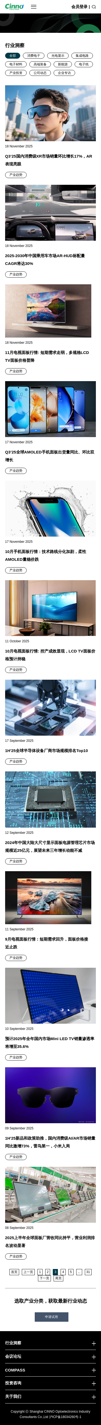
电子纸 (84, 64)
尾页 (58, 1278)
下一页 (44, 1278)
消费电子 (33, 56)
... (79, 1272)
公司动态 (40, 73)
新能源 (63, 64)
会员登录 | (80, 6)
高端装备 (40, 64)
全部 (12, 56)
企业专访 (64, 73)
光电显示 (57, 56)
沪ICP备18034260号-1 (65, 1417)
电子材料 (15, 64)
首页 (14, 1272)
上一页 (28, 1272)
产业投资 (15, 73)
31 (88, 1272)
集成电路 (82, 56)
